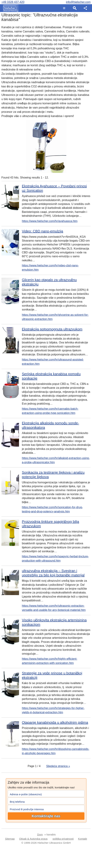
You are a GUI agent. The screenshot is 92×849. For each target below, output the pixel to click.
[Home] (10, 8)
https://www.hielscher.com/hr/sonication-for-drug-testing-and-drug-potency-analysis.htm (52, 509)
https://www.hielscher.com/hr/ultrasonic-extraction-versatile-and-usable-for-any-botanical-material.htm (54, 607)
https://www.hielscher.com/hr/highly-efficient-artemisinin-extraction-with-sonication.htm (49, 661)
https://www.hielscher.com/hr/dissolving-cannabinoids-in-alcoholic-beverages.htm (55, 751)
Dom (40, 834)
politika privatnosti (63, 838)
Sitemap (10, 838)
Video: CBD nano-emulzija (42, 231)
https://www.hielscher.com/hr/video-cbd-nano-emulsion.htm (50, 267)
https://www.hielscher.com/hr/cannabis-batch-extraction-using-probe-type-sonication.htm (50, 410)
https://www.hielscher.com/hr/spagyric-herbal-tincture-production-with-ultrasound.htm (55, 558)
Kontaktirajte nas (46, 816)
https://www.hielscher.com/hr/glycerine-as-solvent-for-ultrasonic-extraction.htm (55, 317)
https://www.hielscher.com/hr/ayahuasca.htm (50, 221)
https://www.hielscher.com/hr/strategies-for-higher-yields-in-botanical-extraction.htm (53, 710)
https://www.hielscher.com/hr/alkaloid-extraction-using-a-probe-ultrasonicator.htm (56, 460)
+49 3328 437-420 (12, 2)
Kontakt (82, 838)
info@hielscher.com (78, 2)
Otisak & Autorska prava (33, 838)
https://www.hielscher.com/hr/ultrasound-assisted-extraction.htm (53, 361)
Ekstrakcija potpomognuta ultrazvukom (52, 329)
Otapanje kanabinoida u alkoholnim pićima (55, 722)
